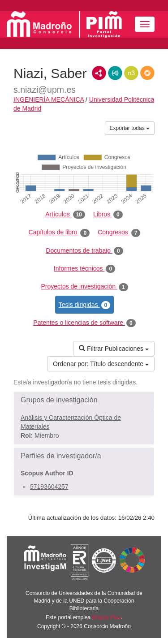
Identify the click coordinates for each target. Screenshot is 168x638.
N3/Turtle (131, 73)
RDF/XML (99, 73)
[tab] (84, 400)
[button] (84, 400)
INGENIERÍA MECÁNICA (48, 99)
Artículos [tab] (65, 215)
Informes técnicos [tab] (84, 269)
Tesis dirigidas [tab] (85, 305)
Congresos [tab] (119, 232)
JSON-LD (115, 73)
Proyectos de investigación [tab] (84, 287)
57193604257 (49, 486)
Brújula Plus (106, 617)
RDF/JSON (147, 73)
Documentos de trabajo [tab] (84, 251)
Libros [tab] (108, 215)
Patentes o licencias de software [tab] (84, 323)
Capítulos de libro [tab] (59, 232)
